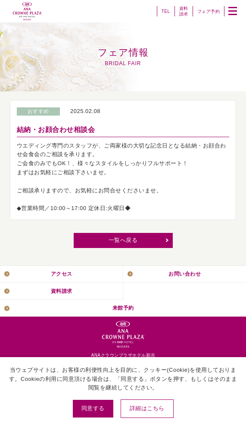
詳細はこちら (147, 408)
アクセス (61, 273)
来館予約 (123, 308)
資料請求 (183, 11)
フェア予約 (208, 11)
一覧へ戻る (123, 240)
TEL (166, 11)
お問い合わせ (184, 273)
